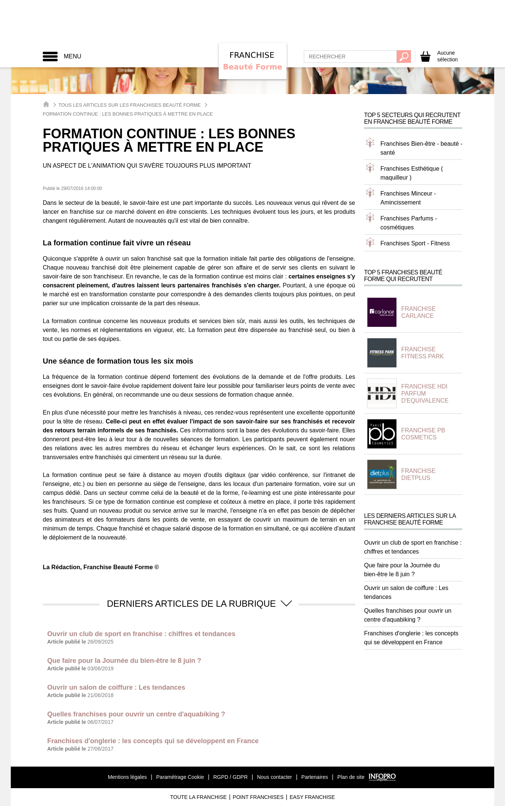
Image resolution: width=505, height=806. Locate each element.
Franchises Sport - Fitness (415, 243)
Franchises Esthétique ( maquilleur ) (411, 173)
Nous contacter (274, 777)
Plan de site (350, 777)
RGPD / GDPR (230, 777)
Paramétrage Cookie (180, 777)
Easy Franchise (312, 797)
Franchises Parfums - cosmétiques (408, 222)
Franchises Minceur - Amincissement (408, 198)
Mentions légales (127, 777)
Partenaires (314, 777)
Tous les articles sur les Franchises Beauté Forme (129, 105)
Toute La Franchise (198, 797)
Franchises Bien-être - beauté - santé (421, 148)
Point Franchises (258, 797)
